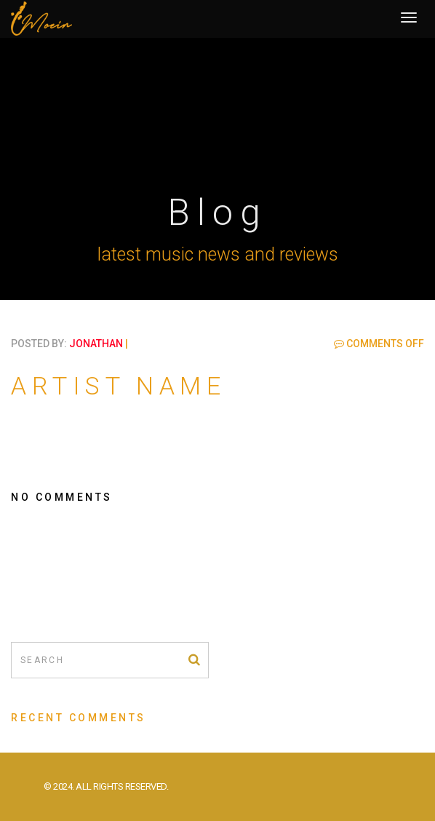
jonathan (96, 343)
